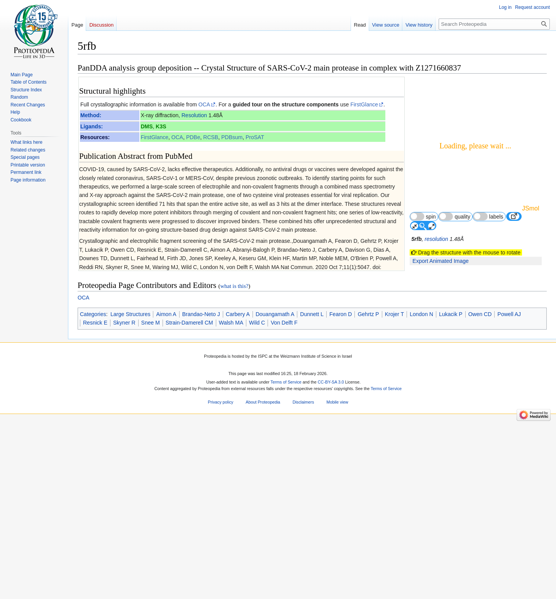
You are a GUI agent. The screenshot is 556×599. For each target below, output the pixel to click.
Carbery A (238, 545)
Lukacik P (451, 545)
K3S (161, 126)
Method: (90, 115)
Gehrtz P (368, 545)
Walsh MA (231, 554)
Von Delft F (284, 554)
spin (423, 216)
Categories (93, 545)
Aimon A (166, 545)
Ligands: (91, 126)
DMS (147, 126)
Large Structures (130, 545)
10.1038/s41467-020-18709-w (231, 437)
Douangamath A (275, 545)
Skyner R (124, 554)
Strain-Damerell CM (189, 554)
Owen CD (480, 545)
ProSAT (255, 137)
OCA (204, 104)
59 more (388, 334)
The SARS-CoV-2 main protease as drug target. (147, 315)
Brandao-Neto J (201, 545)
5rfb (417, 239)
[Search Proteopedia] (494, 24)
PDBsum (231, 137)
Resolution (194, 115)
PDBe (193, 137)
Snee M (150, 554)
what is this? (234, 518)
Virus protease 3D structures (122, 373)
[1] (195, 273)
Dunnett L (312, 545)
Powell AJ (509, 545)
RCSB (210, 137)
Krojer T (394, 545)
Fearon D (340, 545)
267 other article (378, 340)
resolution (436, 239)
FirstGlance (364, 104)
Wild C (257, 554)
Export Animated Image (440, 261)
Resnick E (95, 554)
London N (421, 545)
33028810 (167, 437)
